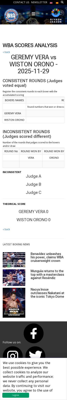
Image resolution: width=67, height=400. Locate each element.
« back (6, 52)
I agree (15, 395)
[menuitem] (51, 2)
